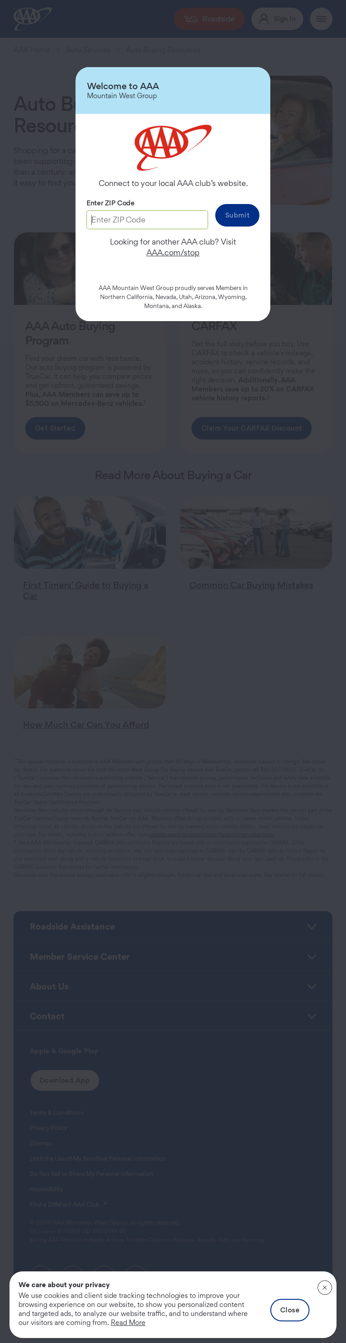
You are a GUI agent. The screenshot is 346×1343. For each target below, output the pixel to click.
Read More (128, 1322)
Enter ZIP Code (110, 203)
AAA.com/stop (173, 252)
